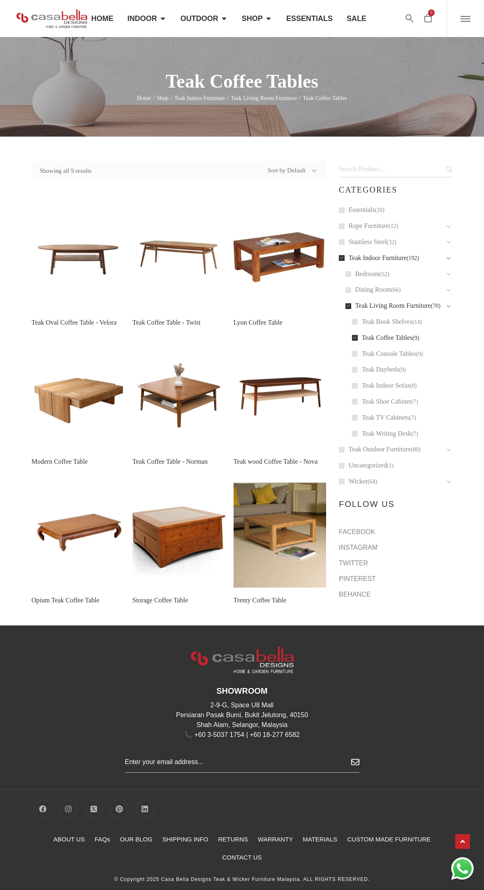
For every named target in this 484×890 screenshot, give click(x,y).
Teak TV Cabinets (386, 417)
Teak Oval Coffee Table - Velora (74, 322)
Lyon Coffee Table (258, 322)
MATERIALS (320, 839)
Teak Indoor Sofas (386, 385)
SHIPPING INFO (185, 839)
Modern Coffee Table (60, 470)
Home (144, 98)
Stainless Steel (368, 241)
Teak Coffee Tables (387, 337)
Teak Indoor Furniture (199, 98)
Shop (163, 98)
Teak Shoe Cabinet (387, 401)
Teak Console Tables (389, 353)
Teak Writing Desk (387, 433)
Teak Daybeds (380, 369)
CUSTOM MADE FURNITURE (389, 839)
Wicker (358, 481)
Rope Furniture (369, 225)
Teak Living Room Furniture (264, 98)
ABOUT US (69, 839)
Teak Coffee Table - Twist (166, 322)
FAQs (102, 839)
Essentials (362, 209)
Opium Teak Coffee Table (66, 609)
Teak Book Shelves (387, 321)
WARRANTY (275, 839)
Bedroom (367, 273)
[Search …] (409, 18)
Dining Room (373, 289)
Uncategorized (368, 465)
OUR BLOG (136, 839)
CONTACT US (242, 857)
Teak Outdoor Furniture (380, 449)
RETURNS (233, 839)
